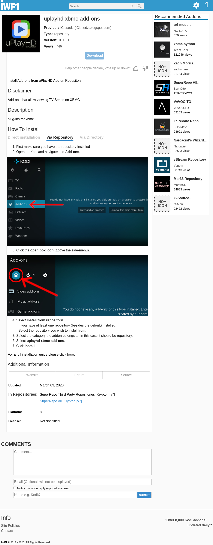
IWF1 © (5, 542)
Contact (7, 531)
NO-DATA (180, 31)
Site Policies (10, 525)
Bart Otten (180, 88)
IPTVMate (180, 127)
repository (61, 34)
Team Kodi (181, 50)
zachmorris (181, 69)
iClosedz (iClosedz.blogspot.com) (85, 28)
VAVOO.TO (181, 108)
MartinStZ (180, 185)
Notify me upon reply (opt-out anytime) (43, 488)
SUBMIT (144, 495)
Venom (178, 165)
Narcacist (180, 146)
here (70, 354)
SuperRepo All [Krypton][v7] (61, 401)
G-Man (178, 204)
